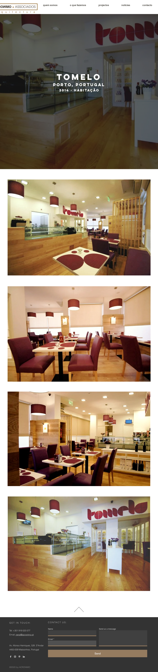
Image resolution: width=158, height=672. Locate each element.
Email (50, 639)
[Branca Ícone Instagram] (15, 656)
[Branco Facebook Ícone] (10, 656)
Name (50, 629)
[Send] (97, 653)
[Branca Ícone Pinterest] (19, 656)
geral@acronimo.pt (24, 634)
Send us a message (107, 629)
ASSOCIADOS (25, 7)
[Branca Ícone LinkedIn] (23, 656)
